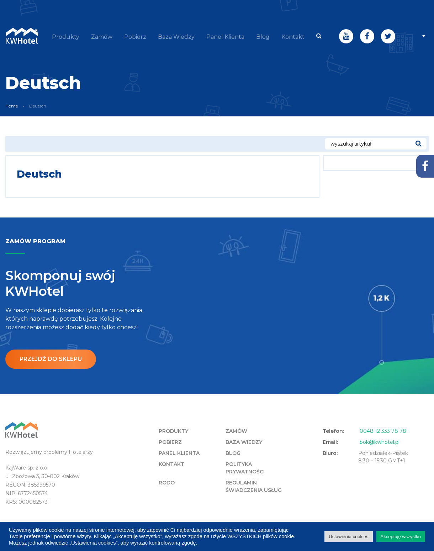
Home (11, 105)
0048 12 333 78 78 (383, 430)
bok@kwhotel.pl (379, 442)
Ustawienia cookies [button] (348, 536)
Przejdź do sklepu (51, 358)
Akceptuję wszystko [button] (401, 536)
